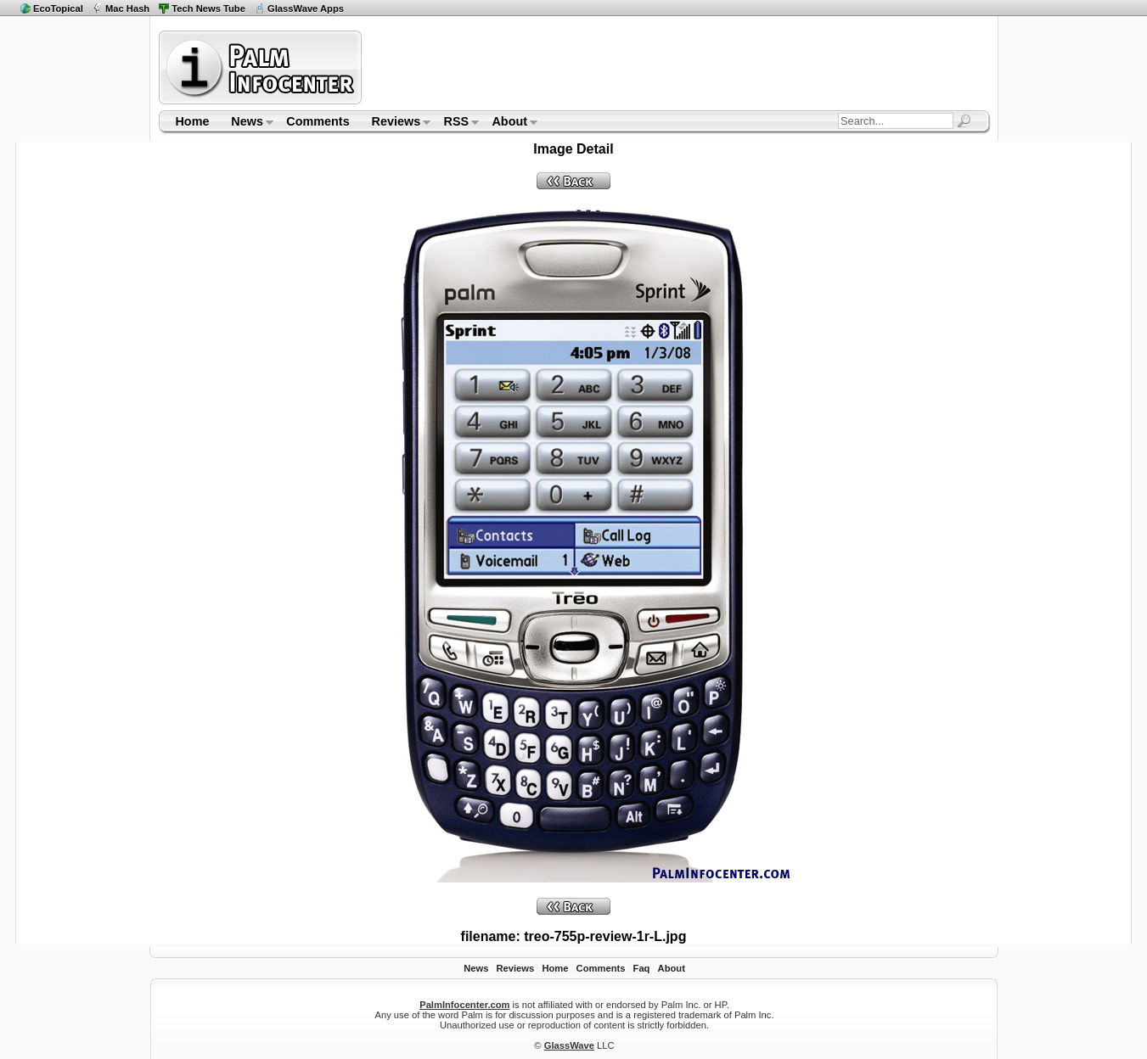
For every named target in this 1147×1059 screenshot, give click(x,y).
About (509, 123)
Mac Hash (127, 8)
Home (192, 121)
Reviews (396, 123)
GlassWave (569, 1045)
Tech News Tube (208, 8)
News (246, 123)
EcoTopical (58, 8)
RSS (456, 123)
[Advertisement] (678, 67)
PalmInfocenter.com (464, 1005)
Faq (641, 968)
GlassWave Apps (305, 8)
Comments (317, 121)
